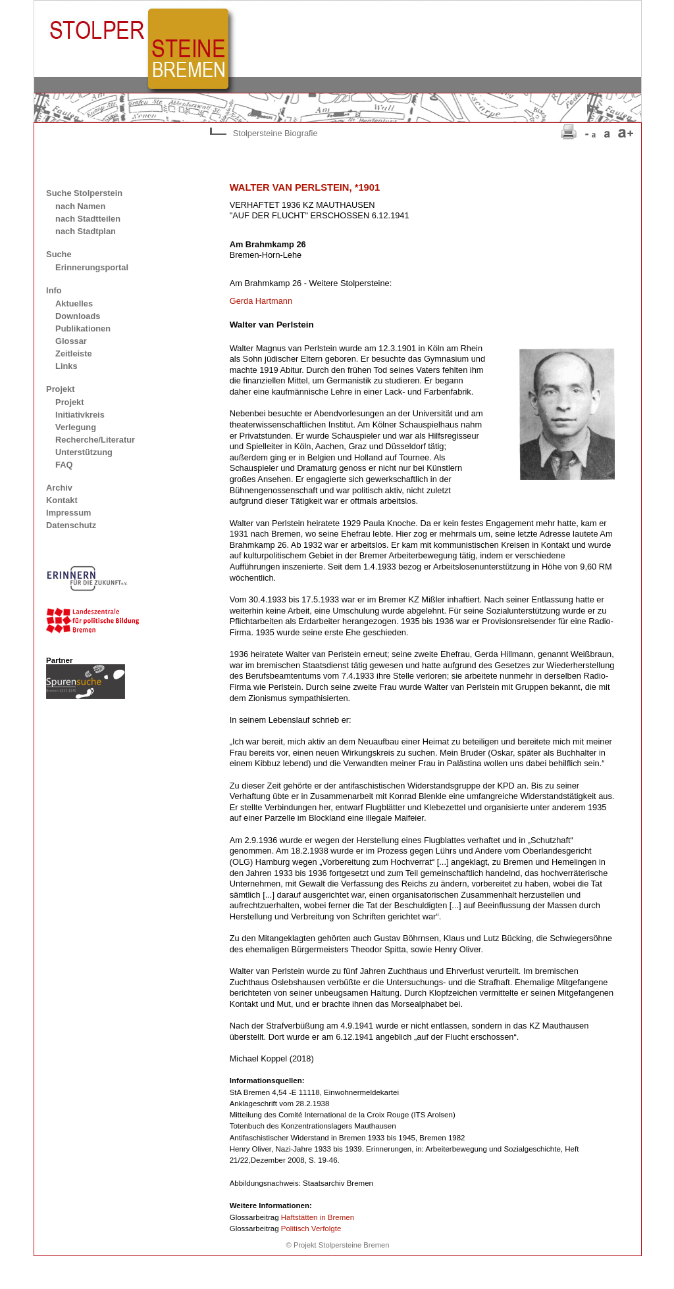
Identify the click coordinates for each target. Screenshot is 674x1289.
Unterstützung (84, 452)
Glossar (71, 341)
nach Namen (80, 206)
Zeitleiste (73, 353)
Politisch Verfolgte (311, 1228)
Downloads (77, 316)
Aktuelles (74, 303)
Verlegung (75, 427)
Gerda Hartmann (261, 301)
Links (66, 366)
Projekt (69, 402)
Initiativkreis (80, 415)
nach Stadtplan (85, 231)
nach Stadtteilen (87, 219)
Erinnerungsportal (91, 267)
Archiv (59, 488)
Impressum (68, 513)
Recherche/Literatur (95, 440)
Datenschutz (71, 525)
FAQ (63, 465)
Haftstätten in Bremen (317, 1217)
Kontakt (62, 500)
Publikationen (83, 328)
